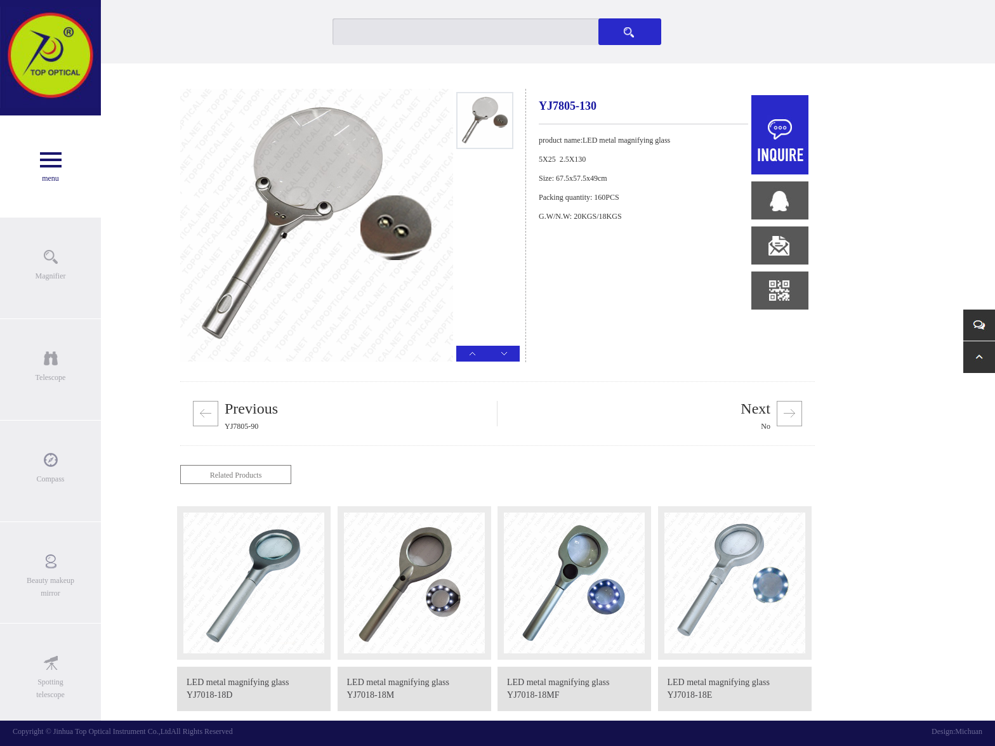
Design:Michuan (957, 731)
